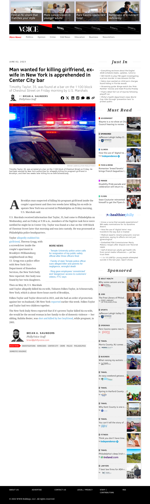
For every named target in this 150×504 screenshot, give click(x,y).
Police (69, 346)
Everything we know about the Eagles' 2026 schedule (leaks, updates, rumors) (117, 71)
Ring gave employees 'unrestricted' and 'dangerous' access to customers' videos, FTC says (67, 274)
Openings (105, 325)
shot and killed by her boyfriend (56, 318)
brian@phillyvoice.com (38, 339)
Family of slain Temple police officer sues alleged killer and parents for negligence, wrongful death (67, 264)
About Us (14, 489)
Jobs (103, 294)
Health (78, 28)
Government (107, 118)
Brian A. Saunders (35, 96)
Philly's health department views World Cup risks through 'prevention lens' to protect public (118, 99)
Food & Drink (107, 165)
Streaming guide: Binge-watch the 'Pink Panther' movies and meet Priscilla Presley (119, 87)
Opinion (41, 36)
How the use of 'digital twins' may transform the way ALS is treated (115, 230)
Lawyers (105, 466)
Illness (104, 149)
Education (80, 36)
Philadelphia (80, 346)
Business (93, 36)
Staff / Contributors (107, 491)
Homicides (37, 104)
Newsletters (109, 36)
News (60, 28)
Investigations (22, 104)
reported (56, 301)
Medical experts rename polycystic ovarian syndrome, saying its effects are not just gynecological (119, 237)
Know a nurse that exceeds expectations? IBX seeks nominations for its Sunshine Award (119, 224)
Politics (29, 36)
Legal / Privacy (85, 489)
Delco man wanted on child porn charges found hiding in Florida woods (119, 82)
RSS (124, 489)
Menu (13, 29)
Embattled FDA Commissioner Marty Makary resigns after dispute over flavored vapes (119, 244)
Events (113, 28)
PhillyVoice (28, 29)
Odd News (65, 36)
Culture (96, 28)
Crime (53, 36)
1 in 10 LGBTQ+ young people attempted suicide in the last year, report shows (119, 258)
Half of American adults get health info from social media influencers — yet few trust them (118, 252)
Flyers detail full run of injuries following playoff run (119, 92)
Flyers (104, 196)
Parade (104, 180)
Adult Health (107, 278)
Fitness (104, 434)
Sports (131, 28)
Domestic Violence (18, 351)
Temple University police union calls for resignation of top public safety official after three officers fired (67, 253)
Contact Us (60, 489)
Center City (53, 346)
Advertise (37, 489)
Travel (104, 341)
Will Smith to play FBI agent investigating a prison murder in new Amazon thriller (119, 76)
